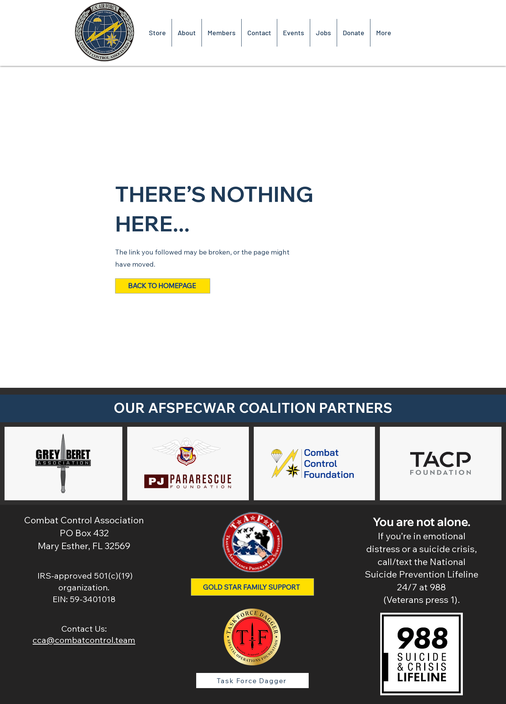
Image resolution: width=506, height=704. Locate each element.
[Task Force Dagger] (252, 680)
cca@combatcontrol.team (84, 640)
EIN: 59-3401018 (84, 599)
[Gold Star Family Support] (252, 587)
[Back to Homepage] (162, 285)
